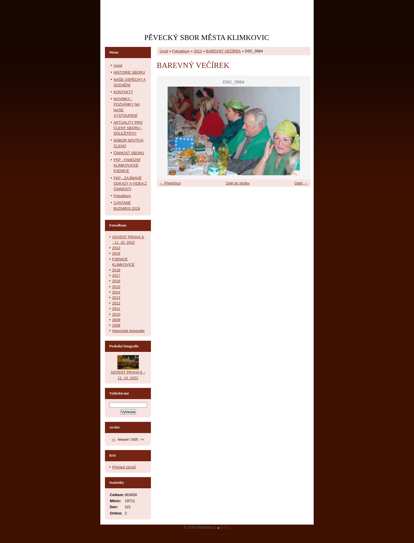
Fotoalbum (180, 51)
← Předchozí (170, 183)
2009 (116, 320)
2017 (116, 275)
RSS (226, 527)
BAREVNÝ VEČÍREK (223, 51)
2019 (116, 253)
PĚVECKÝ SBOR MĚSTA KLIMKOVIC (206, 37)
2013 (116, 298)
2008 (116, 325)
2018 (116, 270)
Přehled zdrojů (124, 467)
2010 (116, 314)
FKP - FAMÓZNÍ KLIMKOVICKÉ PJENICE (127, 165)
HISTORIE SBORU (129, 72)
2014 (116, 292)
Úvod (164, 51)
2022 (116, 248)
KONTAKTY (123, 92)
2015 (116, 287)
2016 (116, 281)
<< (114, 439)
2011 (116, 308)
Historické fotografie (128, 331)
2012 (198, 51)
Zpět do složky (238, 183)
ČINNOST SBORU (129, 153)
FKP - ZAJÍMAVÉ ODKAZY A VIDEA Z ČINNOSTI (130, 183)
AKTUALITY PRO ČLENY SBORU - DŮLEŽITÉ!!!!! (128, 128)
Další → (301, 183)
